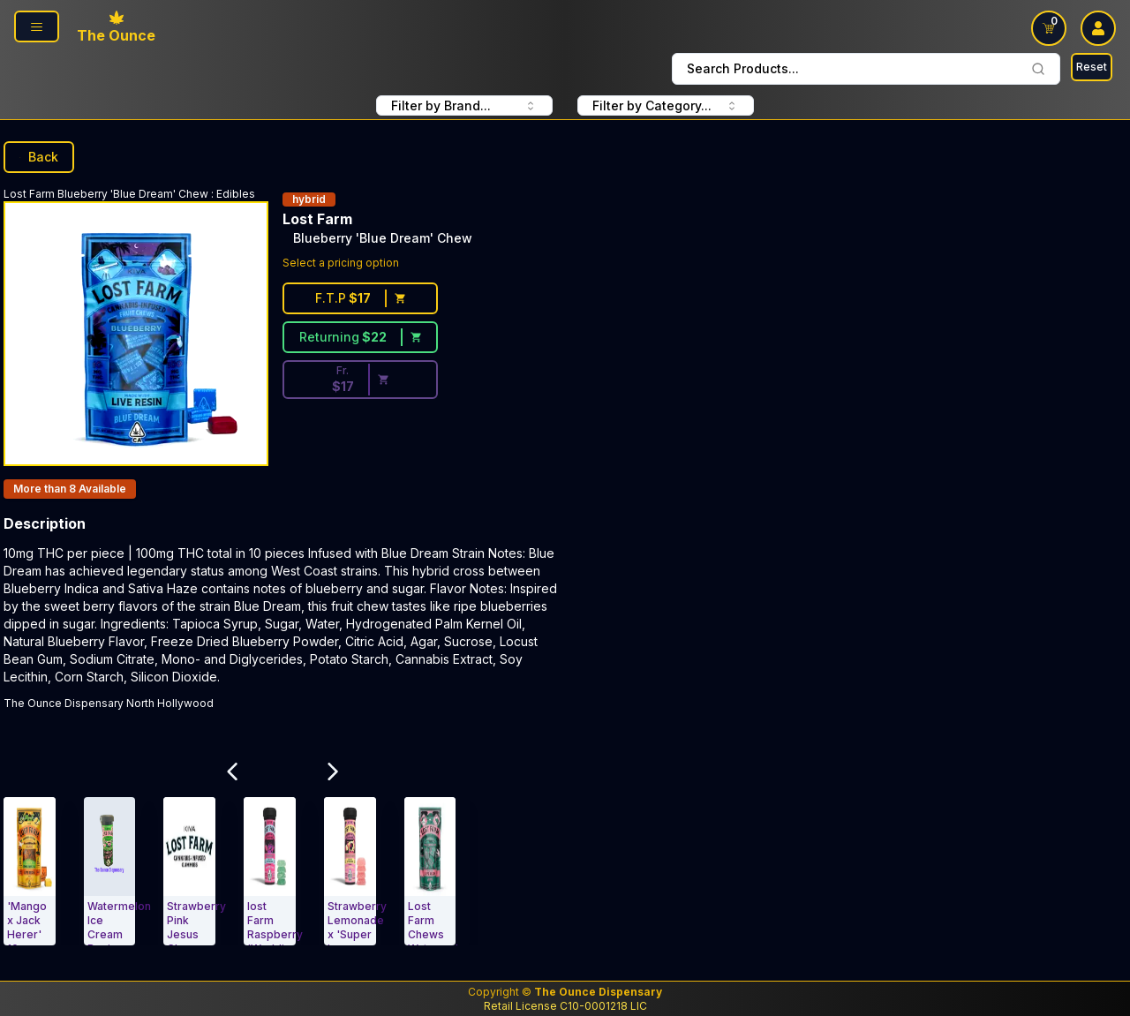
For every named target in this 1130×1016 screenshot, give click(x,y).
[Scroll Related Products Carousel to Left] (232, 771)
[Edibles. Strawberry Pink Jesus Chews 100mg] (189, 871)
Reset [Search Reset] (1091, 66)
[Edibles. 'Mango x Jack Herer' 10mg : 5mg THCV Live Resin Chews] (30, 871)
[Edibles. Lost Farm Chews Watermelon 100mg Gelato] (430, 871)
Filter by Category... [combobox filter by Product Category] (665, 105)
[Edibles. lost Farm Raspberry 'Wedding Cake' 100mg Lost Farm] (270, 871)
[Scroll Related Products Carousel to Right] (332, 771)
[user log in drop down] (1098, 28)
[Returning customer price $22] (360, 337)
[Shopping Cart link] (1048, 28)
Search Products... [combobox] (866, 68)
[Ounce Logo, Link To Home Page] (116, 28)
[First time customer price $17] (360, 298)
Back (38, 156)
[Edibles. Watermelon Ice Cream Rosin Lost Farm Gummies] (110, 871)
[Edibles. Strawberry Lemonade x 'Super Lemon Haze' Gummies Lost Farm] (350, 871)
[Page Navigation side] (36, 26)
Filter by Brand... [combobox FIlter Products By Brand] (464, 105)
